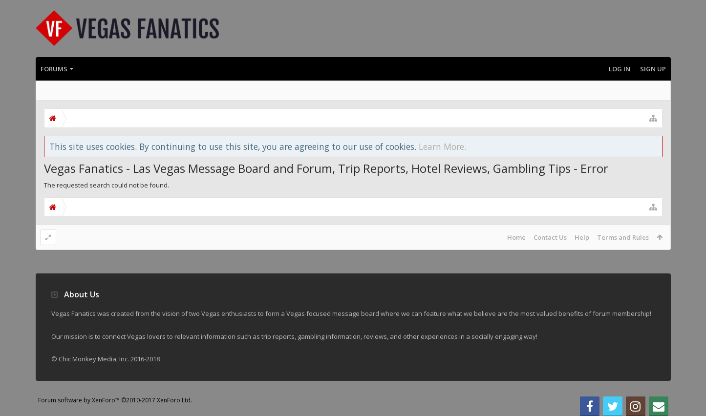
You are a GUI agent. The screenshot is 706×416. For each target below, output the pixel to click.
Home (516, 237)
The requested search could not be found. (106, 185)
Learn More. (442, 146)
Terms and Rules (623, 237)
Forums (54, 68)
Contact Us (550, 237)
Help (582, 237)
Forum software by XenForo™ (115, 400)
